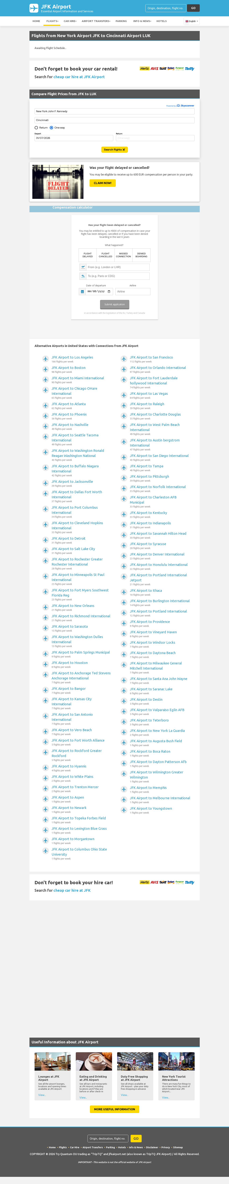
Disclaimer (152, 1147)
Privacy (165, 1147)
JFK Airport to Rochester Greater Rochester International (82, 563)
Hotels (161, 21)
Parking (121, 21)
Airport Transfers (95, 21)
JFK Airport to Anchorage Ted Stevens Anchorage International (82, 677)
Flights (51, 21)
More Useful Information (114, 1109)
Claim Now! (103, 183)
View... (42, 1094)
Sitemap (178, 1147)
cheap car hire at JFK (72, 890)
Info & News (141, 21)
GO (193, 8)
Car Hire (69, 21)
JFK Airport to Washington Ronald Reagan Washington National (82, 455)
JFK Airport (67, 8)
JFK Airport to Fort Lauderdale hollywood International (160, 382)
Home (36, 21)
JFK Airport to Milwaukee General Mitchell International (160, 667)
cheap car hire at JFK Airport (79, 77)
